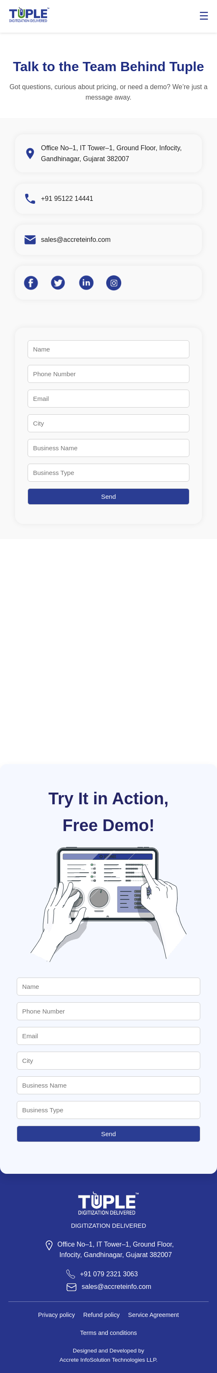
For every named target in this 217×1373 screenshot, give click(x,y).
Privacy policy (56, 1314)
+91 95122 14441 (67, 198)
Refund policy (101, 1314)
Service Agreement (153, 1314)
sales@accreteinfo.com (76, 239)
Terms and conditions (108, 1332)
